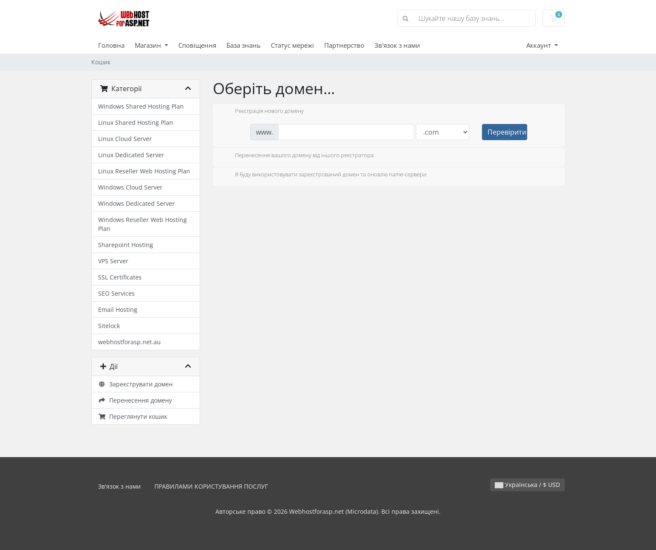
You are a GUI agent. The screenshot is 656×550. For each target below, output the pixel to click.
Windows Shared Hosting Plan (141, 106)
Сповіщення (197, 45)
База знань (243, 45)
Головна (111, 45)
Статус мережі (292, 45)
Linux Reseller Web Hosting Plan (144, 171)
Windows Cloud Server (130, 187)
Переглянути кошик (132, 416)
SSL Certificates (120, 277)
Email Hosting (117, 309)
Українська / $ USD (527, 485)
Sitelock (109, 326)
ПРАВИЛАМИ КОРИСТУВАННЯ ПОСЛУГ (211, 486)
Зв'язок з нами (397, 45)
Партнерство (344, 45)
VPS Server (113, 261)
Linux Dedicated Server (131, 155)
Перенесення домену (135, 400)
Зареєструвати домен (135, 384)
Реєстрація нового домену (262, 111)
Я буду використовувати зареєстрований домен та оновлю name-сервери (324, 175)
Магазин (149, 45)
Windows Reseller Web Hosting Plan (142, 224)
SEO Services (116, 293)
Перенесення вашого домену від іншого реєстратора (297, 156)
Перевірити (507, 132)
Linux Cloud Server (125, 139)
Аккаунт (539, 45)
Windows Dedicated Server (136, 203)
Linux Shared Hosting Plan (135, 122)
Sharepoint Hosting (125, 245)
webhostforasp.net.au (129, 342)
